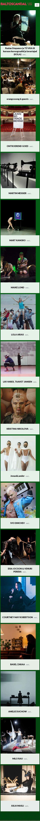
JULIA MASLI (20, 805)
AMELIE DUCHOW (20, 711)
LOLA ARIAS (20, 334)
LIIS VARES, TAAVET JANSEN (20, 381)
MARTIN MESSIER (20, 193)
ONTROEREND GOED (20, 146)
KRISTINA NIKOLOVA (20, 428)
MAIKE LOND (20, 287)
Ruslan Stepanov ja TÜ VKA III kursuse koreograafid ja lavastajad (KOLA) (20, 51)
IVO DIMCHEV (20, 523)
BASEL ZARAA (20, 664)
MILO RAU (20, 758)
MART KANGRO (20, 240)
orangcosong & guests (20, 99)
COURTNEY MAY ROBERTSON (20, 617)
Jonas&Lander (20, 476)
